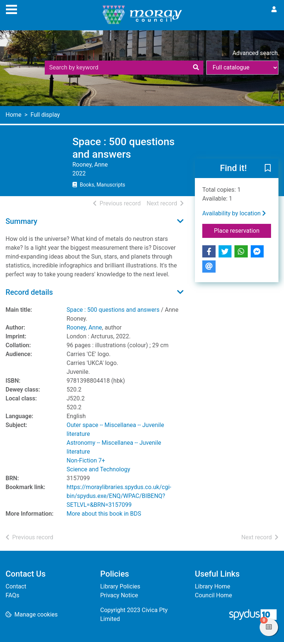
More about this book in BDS (104, 513)
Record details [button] (29, 292)
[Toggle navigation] (11, 8)
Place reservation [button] (242, 230)
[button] (267, 169)
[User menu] (274, 9)
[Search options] (242, 68)
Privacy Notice (119, 595)
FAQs (12, 595)
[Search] (196, 68)
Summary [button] (21, 221)
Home (13, 114)
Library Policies (120, 586)
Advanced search (255, 53)
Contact (16, 586)
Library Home (212, 586)
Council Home (213, 595)
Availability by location (234, 213)
